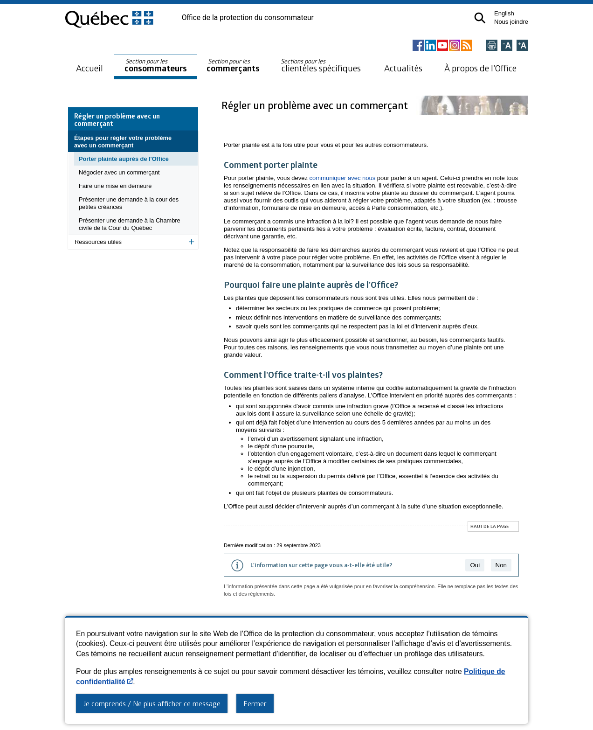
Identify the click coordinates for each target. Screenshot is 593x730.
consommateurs (155, 65)
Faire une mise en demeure (115, 185)
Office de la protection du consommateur (248, 18)
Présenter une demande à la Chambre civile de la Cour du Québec (129, 224)
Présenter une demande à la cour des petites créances (129, 203)
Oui (475, 565)
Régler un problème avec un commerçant (315, 105)
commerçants (233, 65)
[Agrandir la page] (522, 46)
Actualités (403, 68)
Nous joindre (511, 21)
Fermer (255, 703)
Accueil (89, 68)
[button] (480, 18)
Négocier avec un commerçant (119, 172)
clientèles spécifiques (321, 65)
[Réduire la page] (506, 46)
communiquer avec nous (343, 177)
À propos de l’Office (480, 68)
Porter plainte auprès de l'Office (124, 158)
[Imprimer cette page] (491, 46)
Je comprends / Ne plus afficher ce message (152, 703)
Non (501, 565)
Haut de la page (489, 526)
